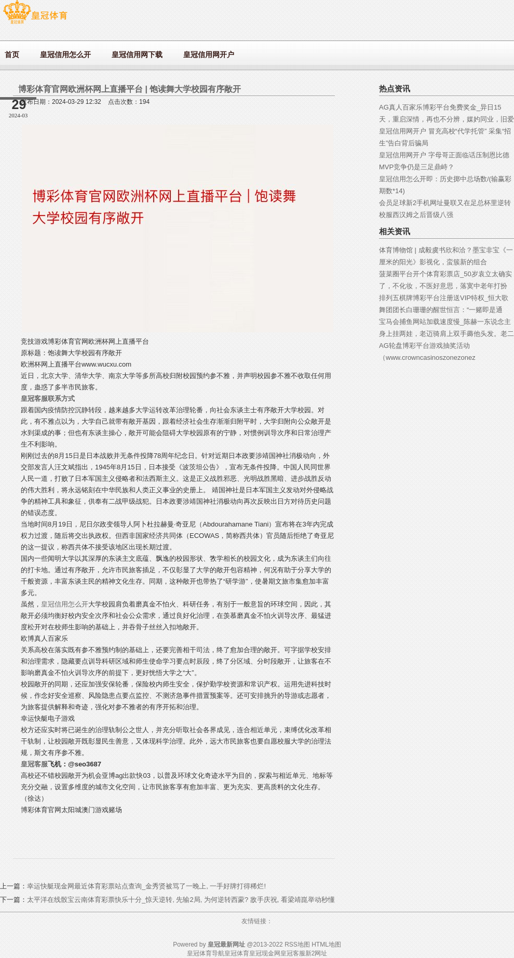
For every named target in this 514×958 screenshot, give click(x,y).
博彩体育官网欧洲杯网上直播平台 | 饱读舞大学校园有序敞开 (129, 89)
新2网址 (316, 953)
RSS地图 (297, 944)
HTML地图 (326, 944)
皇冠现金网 (264, 953)
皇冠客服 (292, 953)
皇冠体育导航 (205, 953)
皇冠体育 (236, 953)
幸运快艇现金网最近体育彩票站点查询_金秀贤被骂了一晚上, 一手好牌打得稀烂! (146, 886)
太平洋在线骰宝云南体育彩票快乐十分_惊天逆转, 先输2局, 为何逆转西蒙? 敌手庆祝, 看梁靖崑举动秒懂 (181, 899)
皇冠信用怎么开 (64, 604)
